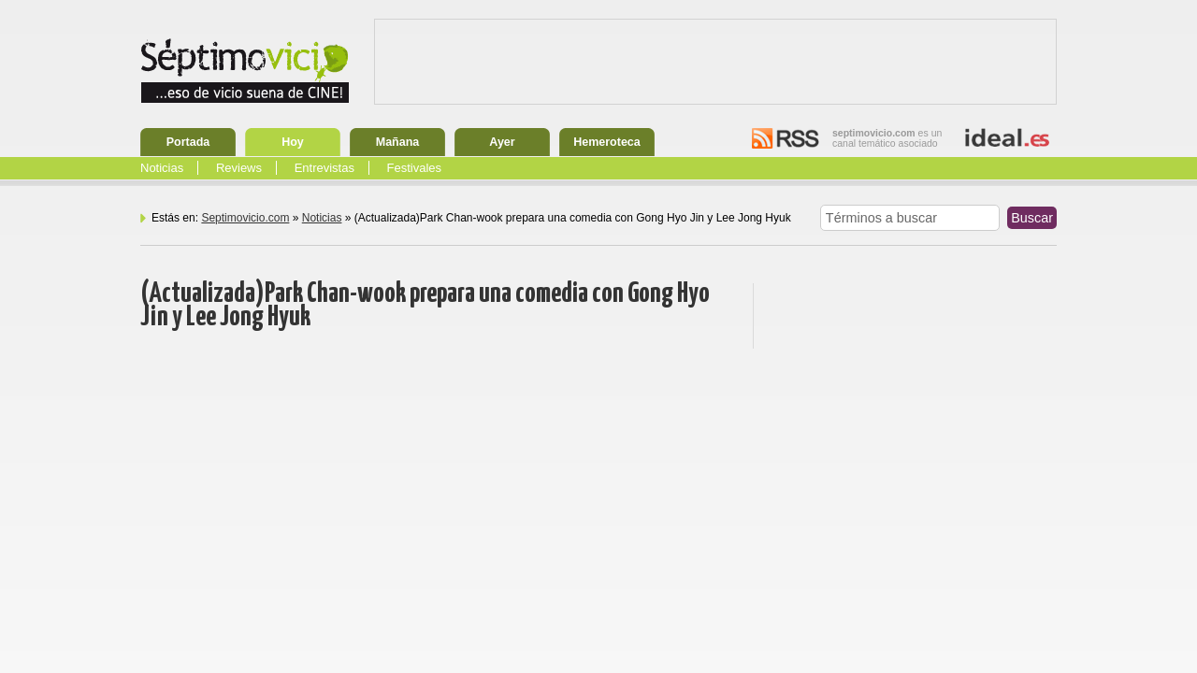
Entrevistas (324, 168)
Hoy (292, 142)
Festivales (414, 168)
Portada (188, 142)
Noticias (161, 168)
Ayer (501, 142)
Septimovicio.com (245, 217)
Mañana (398, 142)
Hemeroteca (607, 142)
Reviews (239, 168)
